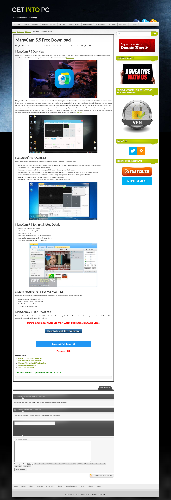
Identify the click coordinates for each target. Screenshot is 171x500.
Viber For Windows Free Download (29, 360)
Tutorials (133, 24)
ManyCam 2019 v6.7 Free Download (30, 358)
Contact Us (40, 486)
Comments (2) (105, 388)
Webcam (28, 32)
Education (122, 24)
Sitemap (60, 486)
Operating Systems (49, 24)
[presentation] (31, 430)
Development (100, 24)
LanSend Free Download (26, 368)
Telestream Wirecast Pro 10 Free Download (32, 363)
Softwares (20, 32)
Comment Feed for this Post (103, 476)
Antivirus (112, 24)
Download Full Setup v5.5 (63, 344)
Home (18, 24)
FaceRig (79, 113)
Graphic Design (74, 24)
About (31, 486)
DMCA (82, 486)
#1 (15, 396)
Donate (99, 486)
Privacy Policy (50, 486)
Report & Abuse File (71, 486)
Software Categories (31, 24)
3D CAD (62, 24)
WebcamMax (70, 58)
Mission (23, 486)
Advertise (91, 486)
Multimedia (87, 24)
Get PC (30, 9)
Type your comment (20, 440)
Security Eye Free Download (27, 365)
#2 (15, 410)
